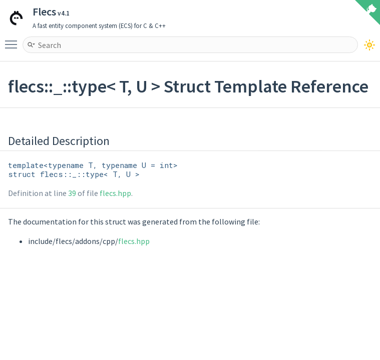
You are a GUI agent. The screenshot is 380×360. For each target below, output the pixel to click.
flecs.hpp (115, 193)
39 (72, 193)
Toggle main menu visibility (13, 40)
